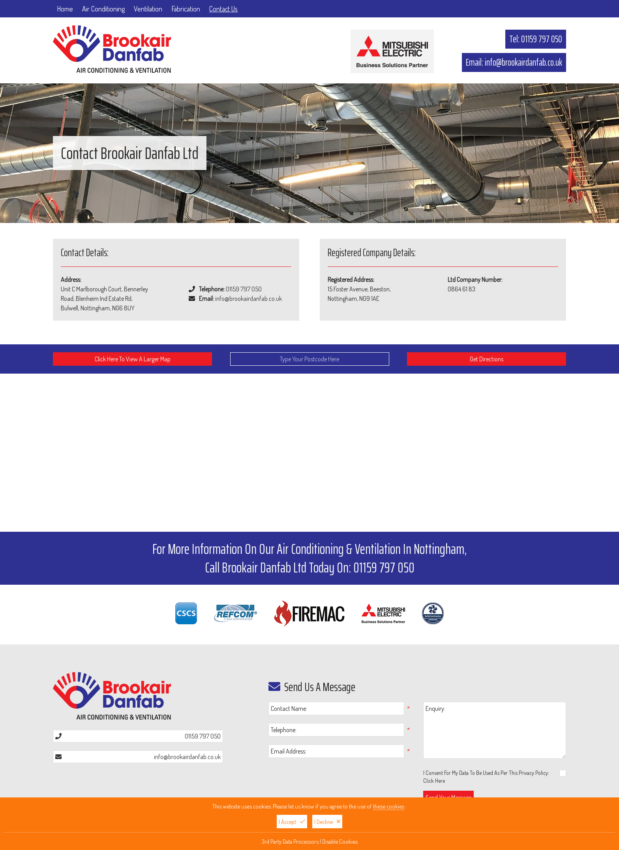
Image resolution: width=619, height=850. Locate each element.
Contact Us (223, 8)
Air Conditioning (103, 8)
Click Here (434, 780)
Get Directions (486, 359)
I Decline (327, 821)
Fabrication (185, 8)
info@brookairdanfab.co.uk (523, 62)
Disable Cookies (340, 841)
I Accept (292, 821)
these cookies (388, 806)
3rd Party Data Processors (290, 841)
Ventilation (148, 8)
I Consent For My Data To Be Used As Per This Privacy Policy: (494, 776)
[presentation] (322, 779)
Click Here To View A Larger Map (133, 359)
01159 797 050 (541, 39)
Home (65, 8)
